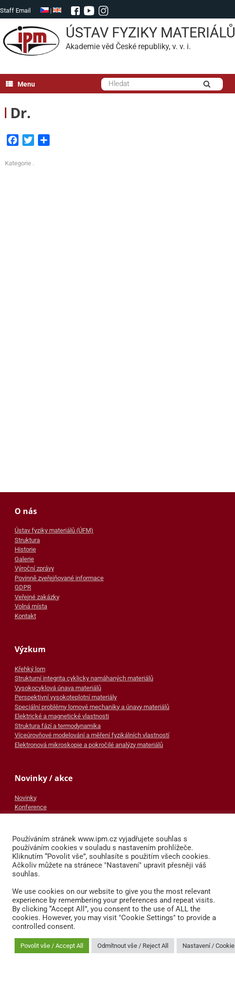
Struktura (27, 540)
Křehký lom (30, 669)
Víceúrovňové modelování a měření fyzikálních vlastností (92, 735)
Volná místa (31, 606)
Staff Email (15, 10)
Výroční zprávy (34, 568)
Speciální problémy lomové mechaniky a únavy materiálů (92, 707)
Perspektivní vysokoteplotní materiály (66, 697)
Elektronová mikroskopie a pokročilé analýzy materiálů (89, 744)
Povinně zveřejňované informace (59, 578)
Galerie (24, 559)
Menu (20, 84)
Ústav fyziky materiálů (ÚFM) (54, 530)
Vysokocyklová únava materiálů (58, 688)
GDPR (23, 587)
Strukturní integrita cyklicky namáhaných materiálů (84, 678)
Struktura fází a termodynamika (58, 725)
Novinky (25, 797)
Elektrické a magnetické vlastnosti (62, 716)
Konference (31, 807)
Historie (25, 549)
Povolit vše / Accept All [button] (51, 945)
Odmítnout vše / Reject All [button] (132, 945)
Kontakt (25, 616)
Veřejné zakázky (37, 597)
